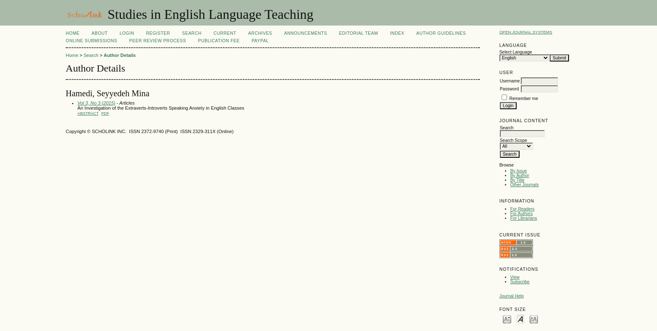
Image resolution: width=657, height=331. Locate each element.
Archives (260, 33)
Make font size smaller (507, 318)
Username (510, 81)
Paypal (260, 40)
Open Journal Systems (525, 32)
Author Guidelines (441, 33)
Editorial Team (358, 33)
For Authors (521, 213)
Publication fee (219, 40)
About (100, 33)
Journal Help (511, 296)
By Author (519, 175)
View (515, 277)
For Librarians (523, 218)
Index (397, 33)
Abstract (88, 113)
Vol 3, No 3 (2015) (96, 102)
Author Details (120, 55)
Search (192, 33)
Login (126, 33)
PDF (105, 113)
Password (509, 89)
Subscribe (520, 282)
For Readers (522, 209)
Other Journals (524, 184)
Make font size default (520, 318)
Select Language (515, 52)
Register (158, 33)
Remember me (524, 98)
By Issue (518, 171)
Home (73, 33)
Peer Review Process (157, 40)
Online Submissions (91, 40)
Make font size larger (534, 318)
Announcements (305, 33)
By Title (517, 180)
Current (224, 33)
